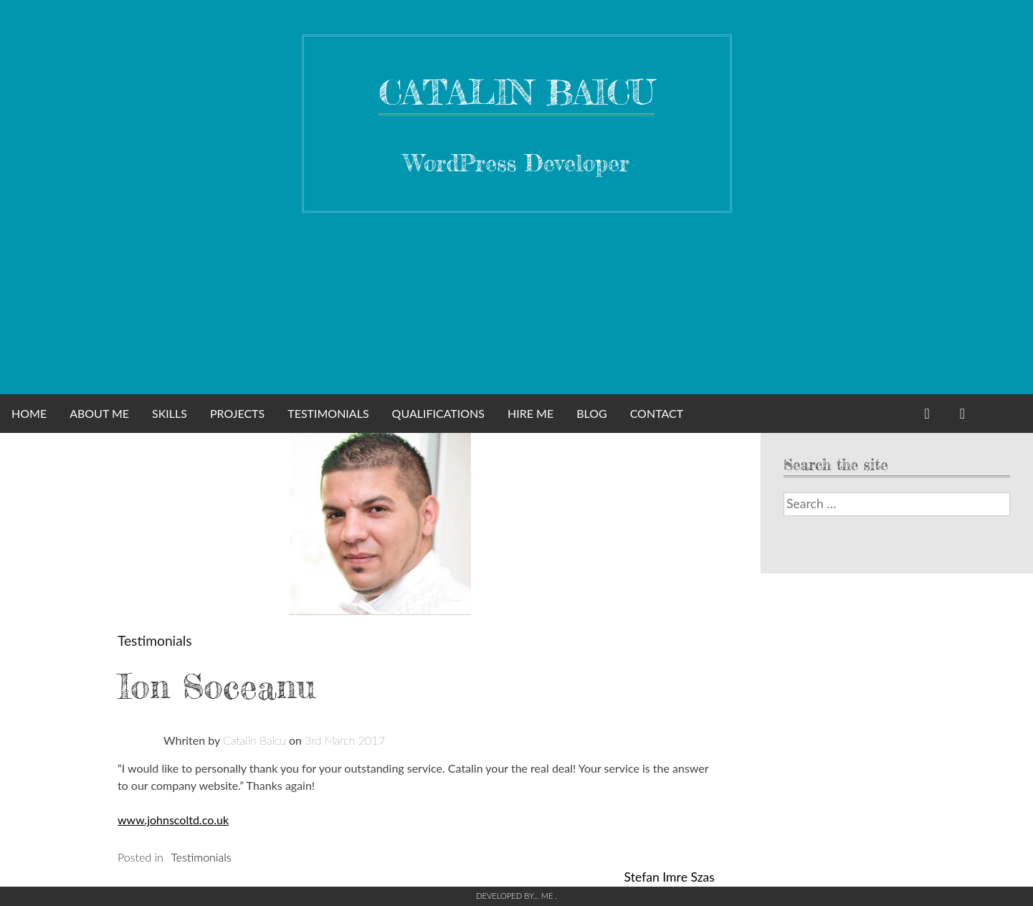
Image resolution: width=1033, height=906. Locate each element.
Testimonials (327, 413)
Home (29, 413)
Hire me (530, 413)
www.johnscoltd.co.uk (173, 819)
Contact (657, 413)
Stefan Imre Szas (669, 876)
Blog (591, 413)
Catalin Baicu (516, 92)
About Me (99, 413)
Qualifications (438, 413)
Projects (237, 413)
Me (548, 895)
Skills (169, 413)
